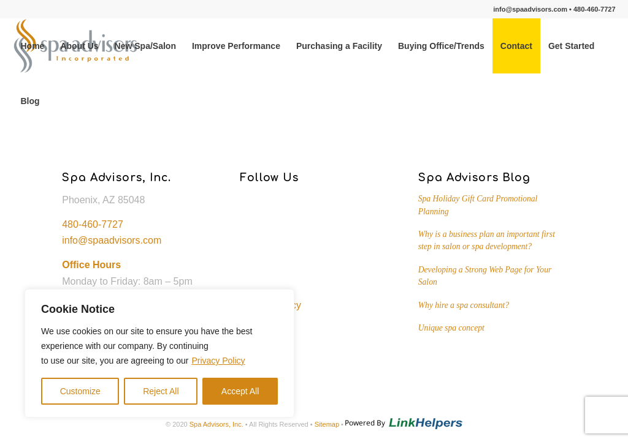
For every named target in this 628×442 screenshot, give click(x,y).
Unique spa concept (451, 327)
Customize (80, 391)
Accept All (240, 391)
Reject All (160, 391)
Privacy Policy (218, 360)
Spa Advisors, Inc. (216, 424)
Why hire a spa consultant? (463, 305)
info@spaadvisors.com (530, 9)
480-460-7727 (594, 9)
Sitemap (327, 424)
